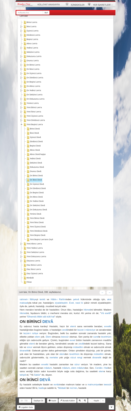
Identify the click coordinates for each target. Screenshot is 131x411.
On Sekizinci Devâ (35, 205)
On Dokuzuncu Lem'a (33, 99)
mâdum (48, 368)
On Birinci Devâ (34, 176)
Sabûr (37, 374)
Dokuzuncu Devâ (35, 167)
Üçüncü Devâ (33, 137)
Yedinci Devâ (33, 159)
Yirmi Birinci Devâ (35, 218)
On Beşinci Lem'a (32, 82)
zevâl (64, 329)
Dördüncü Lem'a (31, 35)
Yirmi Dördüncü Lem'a (34, 120)
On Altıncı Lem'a (31, 86)
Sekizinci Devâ (34, 163)
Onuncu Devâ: (34, 171)
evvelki (107, 326)
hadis (41, 388)
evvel (72, 340)
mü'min (73, 388)
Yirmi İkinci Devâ (35, 223)
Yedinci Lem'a (30, 48)
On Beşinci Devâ (35, 193)
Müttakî (62, 388)
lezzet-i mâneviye (86, 329)
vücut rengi (76, 357)
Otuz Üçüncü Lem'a (33, 274)
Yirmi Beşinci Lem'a (33, 125)
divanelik (24, 350)
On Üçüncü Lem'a (32, 73)
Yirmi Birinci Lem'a (32, 108)
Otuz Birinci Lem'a (32, 265)
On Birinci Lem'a (31, 65)
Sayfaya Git (38, 401)
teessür (65, 336)
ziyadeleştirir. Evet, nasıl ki (69, 302)
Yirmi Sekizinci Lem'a (33, 252)
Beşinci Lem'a (30, 39)
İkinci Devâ (32, 133)
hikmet (87, 309)
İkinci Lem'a (29, 27)
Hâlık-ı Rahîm (58, 299)
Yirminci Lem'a (31, 103)
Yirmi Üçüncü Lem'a (33, 116)
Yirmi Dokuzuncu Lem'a (34, 257)
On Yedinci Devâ (35, 201)
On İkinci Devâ (34, 180)
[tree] (65, 153)
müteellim (78, 347)
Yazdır (52, 401)
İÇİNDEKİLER (75, 4)
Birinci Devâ (33, 129)
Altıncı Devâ (33, 150)
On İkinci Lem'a (31, 69)
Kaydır (96, 401)
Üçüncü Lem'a (30, 31)
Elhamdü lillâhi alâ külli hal (40, 316)
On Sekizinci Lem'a (32, 95)
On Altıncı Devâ (34, 197)
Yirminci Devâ (33, 214)
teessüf (107, 384)
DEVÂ (47, 321)
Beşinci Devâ (33, 146)
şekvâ (76, 299)
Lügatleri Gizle (26, 407)
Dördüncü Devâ (34, 142)
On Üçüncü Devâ (35, 184)
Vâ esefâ (105, 313)
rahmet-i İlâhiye (28, 299)
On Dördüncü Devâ (36, 188)
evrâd (56, 384)
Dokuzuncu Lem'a (32, 56)
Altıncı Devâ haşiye (36, 154)
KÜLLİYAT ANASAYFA (49, 4)
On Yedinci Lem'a (32, 91)
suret (96, 336)
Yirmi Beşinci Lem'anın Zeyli (39, 240)
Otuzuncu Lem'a (31, 261)
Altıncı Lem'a (30, 44)
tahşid (23, 374)
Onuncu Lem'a (31, 61)
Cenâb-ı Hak (101, 368)
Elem (48, 336)
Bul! (46, 13)
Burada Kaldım (67, 401)
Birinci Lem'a (30, 22)
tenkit (42, 299)
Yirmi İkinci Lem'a (32, 112)
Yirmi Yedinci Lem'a (33, 248)
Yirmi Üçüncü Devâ (36, 227)
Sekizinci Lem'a (31, 52)
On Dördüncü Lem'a (33, 78)
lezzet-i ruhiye (30, 333)
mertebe (54, 357)
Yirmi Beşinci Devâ (35, 235)
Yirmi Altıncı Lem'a (32, 244)
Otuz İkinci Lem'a (32, 269)
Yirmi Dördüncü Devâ (36, 231)
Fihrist (27, 282)
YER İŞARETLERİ (99, 4)
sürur (29, 347)
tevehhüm (106, 336)
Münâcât (28, 278)
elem (72, 326)
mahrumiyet (94, 384)
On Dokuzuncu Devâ (36, 210)
